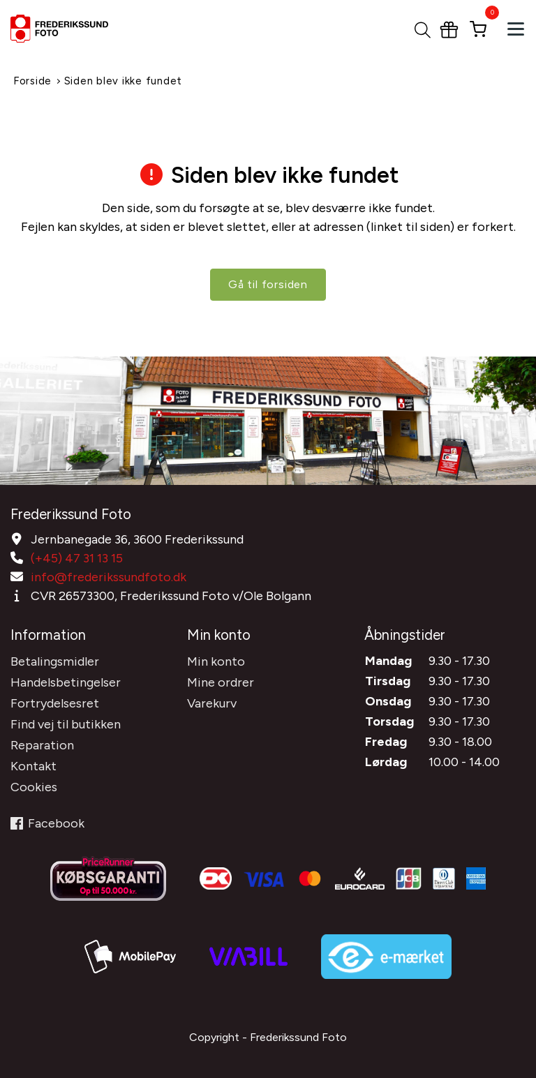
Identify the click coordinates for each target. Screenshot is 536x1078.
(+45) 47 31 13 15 (77, 558)
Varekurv (212, 703)
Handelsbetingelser (65, 682)
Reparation (42, 745)
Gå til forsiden (268, 284)
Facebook (47, 823)
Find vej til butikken (65, 724)
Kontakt (33, 766)
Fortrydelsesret (54, 703)
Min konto (216, 661)
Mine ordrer (220, 682)
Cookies (33, 787)
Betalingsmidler (54, 661)
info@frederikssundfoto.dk (108, 577)
